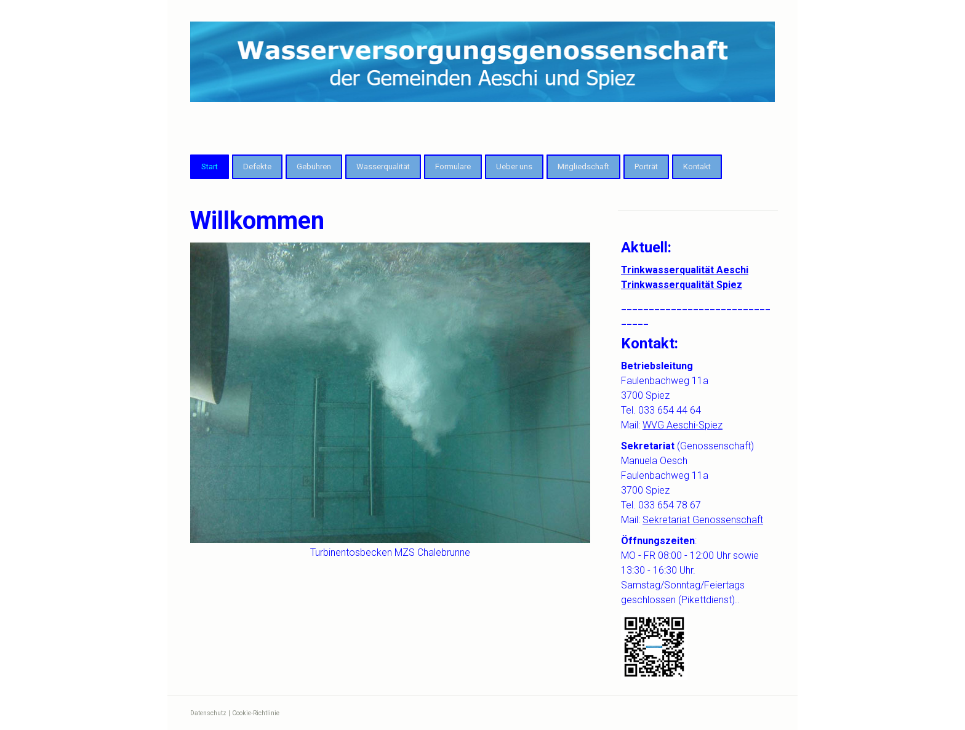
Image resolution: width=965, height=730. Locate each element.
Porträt (646, 166)
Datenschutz (208, 713)
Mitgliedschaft (583, 166)
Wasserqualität (383, 166)
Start (209, 166)
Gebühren (314, 166)
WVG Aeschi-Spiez (683, 425)
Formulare (453, 166)
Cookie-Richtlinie (255, 713)
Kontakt (697, 166)
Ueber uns (514, 166)
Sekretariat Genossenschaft (703, 520)
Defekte (257, 166)
